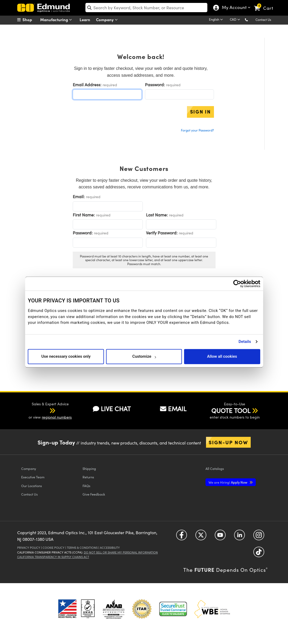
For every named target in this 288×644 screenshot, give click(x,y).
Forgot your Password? (197, 130)
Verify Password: (161, 232)
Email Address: (87, 84)
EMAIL (173, 408)
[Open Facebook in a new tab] (181, 536)
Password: (155, 84)
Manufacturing (57, 20)
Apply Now (228, 482)
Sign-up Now (228, 442)
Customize (144, 356)
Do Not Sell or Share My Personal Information (121, 552)
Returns (88, 477)
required (110, 84)
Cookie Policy (54, 548)
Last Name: (157, 214)
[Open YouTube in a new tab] (220, 536)
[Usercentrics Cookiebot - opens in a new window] (237, 284)
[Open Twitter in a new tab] (201, 536)
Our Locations (31, 485)
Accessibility (110, 548)
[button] (251, 19)
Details (245, 341)
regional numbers (57, 417)
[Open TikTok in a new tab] (259, 553)
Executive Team (32, 477)
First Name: (84, 214)
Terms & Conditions (82, 548)
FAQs (86, 485)
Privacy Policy (28, 548)
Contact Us (263, 19)
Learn (85, 19)
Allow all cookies (222, 356)
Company (108, 20)
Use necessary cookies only (65, 356)
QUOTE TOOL (230, 410)
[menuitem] (30, 19)
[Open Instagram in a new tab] (259, 536)
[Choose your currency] (236, 20)
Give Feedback (94, 494)
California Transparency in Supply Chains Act (53, 557)
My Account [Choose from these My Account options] (233, 8)
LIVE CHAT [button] (112, 408)
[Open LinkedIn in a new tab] (239, 536)
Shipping (89, 468)
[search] (146, 7)
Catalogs (214, 468)
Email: (79, 196)
